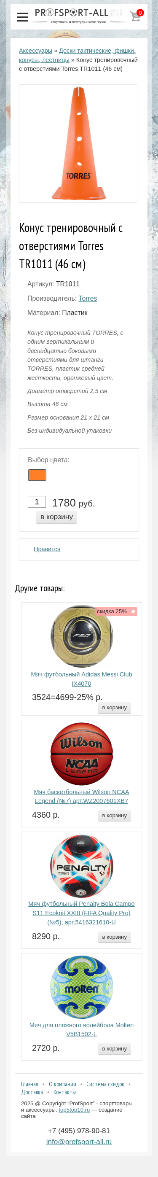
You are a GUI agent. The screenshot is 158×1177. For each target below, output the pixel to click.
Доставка (32, 1092)
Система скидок (105, 1084)
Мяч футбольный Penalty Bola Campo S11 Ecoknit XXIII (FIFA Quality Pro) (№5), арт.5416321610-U (81, 913)
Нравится (47, 549)
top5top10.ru (74, 1110)
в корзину (56, 516)
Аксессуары (35, 50)
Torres (87, 298)
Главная (29, 1084)
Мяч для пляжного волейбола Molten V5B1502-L (81, 1030)
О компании (62, 1084)
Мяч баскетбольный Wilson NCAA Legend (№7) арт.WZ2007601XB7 (81, 797)
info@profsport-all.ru (79, 1141)
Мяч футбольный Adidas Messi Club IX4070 (81, 679)
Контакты (65, 1092)
